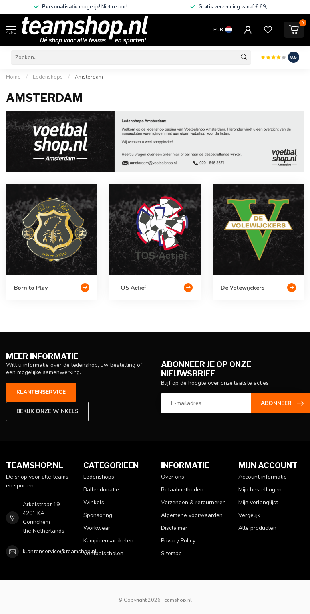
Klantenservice (41, 392)
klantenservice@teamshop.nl (60, 551)
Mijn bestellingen (260, 489)
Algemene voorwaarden (192, 515)
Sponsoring (97, 515)
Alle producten (257, 528)
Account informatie (262, 477)
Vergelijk (249, 515)
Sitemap (171, 553)
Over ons (172, 477)
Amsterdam (89, 77)
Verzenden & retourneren (193, 502)
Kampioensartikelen (108, 540)
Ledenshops (48, 77)
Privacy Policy (178, 540)
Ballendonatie (101, 489)
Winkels (93, 502)
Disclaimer (174, 528)
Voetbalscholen (103, 553)
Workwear (96, 528)
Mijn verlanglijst (258, 502)
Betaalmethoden (182, 489)
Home (13, 77)
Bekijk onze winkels (47, 411)
